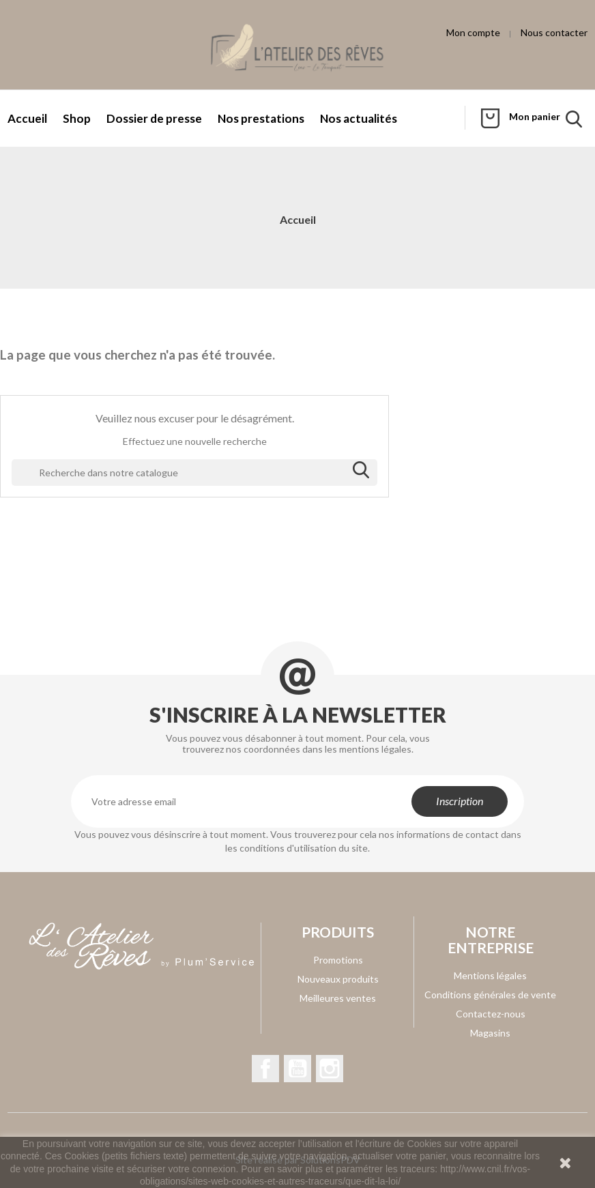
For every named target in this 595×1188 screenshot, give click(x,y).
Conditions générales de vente (490, 994)
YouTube (297, 1068)
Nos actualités (358, 118)
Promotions (338, 960)
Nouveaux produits (338, 979)
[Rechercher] (194, 473)
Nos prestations (261, 118)
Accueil (27, 118)
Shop (77, 118)
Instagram (329, 1068)
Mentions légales (490, 975)
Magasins (490, 1033)
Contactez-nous (490, 1013)
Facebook (265, 1068)
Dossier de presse (154, 118)
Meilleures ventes (338, 998)
